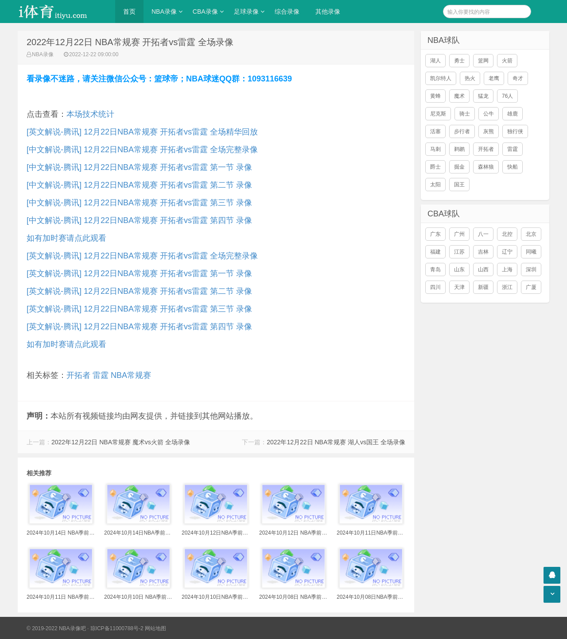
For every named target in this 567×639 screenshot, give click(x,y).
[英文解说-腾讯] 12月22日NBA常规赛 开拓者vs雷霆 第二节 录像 (139, 291)
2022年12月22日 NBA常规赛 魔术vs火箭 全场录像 (120, 442)
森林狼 (486, 167)
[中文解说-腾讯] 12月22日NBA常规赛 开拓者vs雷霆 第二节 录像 (139, 185)
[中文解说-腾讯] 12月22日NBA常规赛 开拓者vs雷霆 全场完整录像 (142, 149)
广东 (435, 234)
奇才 (518, 78)
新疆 (483, 287)
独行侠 (515, 131)
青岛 (435, 269)
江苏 (459, 252)
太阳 (435, 184)
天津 (459, 287)
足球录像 (246, 11)
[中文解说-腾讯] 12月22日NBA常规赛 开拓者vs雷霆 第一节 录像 (139, 167)
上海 (507, 269)
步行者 (462, 131)
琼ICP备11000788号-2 (117, 628)
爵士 (435, 167)
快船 (512, 167)
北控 (507, 234)
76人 (507, 96)
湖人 (435, 61)
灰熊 (488, 131)
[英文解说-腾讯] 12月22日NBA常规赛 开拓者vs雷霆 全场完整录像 (142, 255)
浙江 (507, 287)
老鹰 (494, 78)
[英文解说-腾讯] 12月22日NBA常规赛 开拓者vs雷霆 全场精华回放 (142, 131)
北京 (531, 234)
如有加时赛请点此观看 (66, 238)
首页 (129, 11)
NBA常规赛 (131, 375)
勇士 (459, 61)
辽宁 (507, 252)
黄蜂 (435, 96)
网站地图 (155, 628)
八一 (483, 234)
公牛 (488, 114)
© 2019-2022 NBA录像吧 (56, 628)
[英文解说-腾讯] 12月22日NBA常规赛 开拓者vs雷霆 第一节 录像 (139, 273)
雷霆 (101, 375)
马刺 (435, 149)
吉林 (483, 252)
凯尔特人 (440, 78)
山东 (459, 269)
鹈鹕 (459, 149)
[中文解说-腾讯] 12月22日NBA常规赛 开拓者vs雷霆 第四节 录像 (139, 220)
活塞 (435, 131)
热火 (470, 78)
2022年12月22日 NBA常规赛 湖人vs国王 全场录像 (336, 442)
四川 (435, 287)
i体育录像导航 (62, 11)
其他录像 (327, 11)
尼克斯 (438, 114)
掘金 (459, 167)
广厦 (531, 287)
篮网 (483, 61)
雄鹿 (512, 114)
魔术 (459, 96)
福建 (435, 252)
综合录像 (287, 11)
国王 (459, 184)
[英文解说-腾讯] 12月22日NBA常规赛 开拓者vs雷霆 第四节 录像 (139, 326)
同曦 (531, 252)
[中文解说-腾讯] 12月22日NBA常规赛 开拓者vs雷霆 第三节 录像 (139, 202)
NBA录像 (164, 11)
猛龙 (483, 96)
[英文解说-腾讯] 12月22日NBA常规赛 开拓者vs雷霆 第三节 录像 (139, 308)
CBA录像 (205, 11)
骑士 (464, 114)
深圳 (531, 269)
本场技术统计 (90, 114)
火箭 (507, 61)
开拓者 (78, 375)
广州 (459, 234)
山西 (483, 269)
